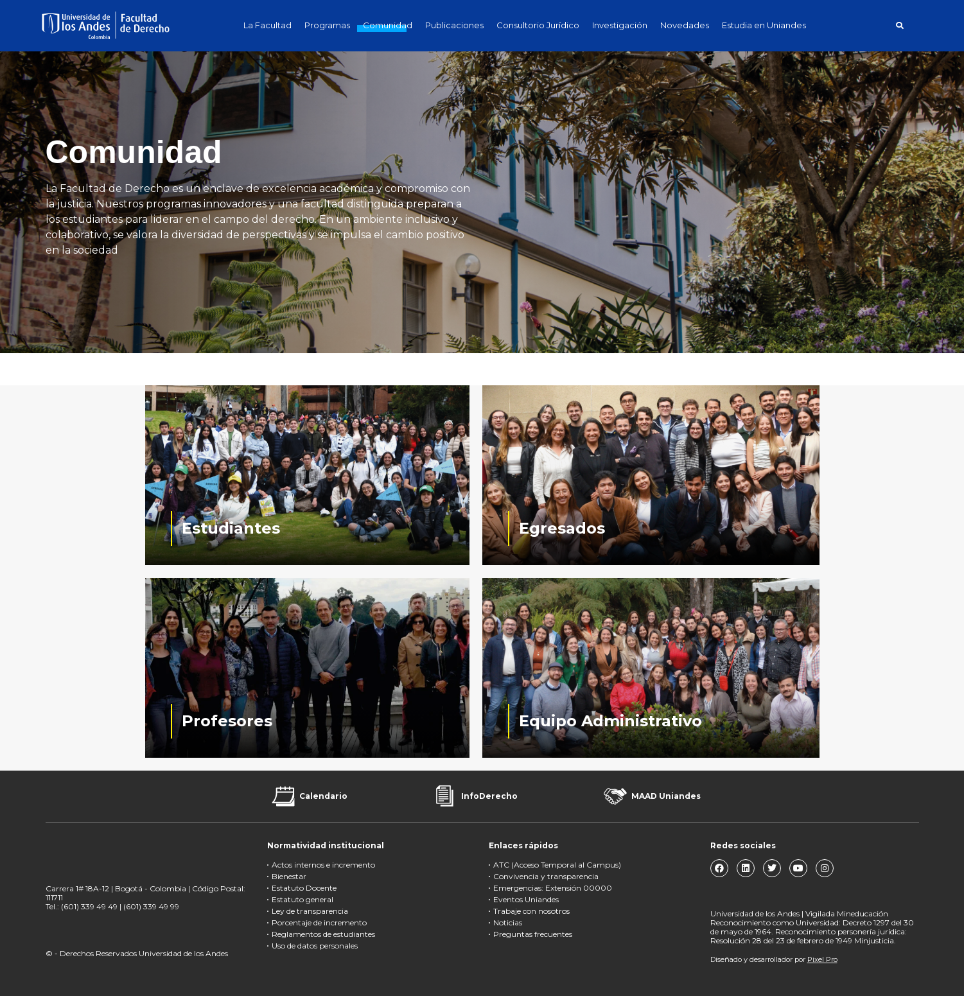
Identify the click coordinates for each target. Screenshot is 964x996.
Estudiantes (231, 528)
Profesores (227, 721)
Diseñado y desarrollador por (773, 959)
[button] (900, 25)
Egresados (562, 528)
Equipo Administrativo (610, 721)
